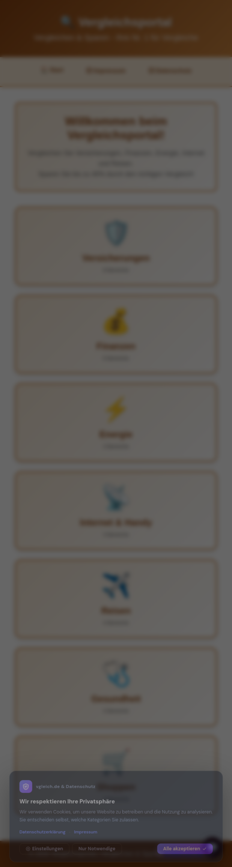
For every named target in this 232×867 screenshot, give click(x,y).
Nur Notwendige (96, 844)
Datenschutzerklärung (43, 828)
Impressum (85, 828)
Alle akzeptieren (185, 844)
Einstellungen (44, 844)
